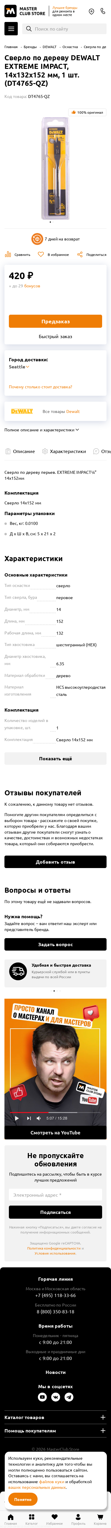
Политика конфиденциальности (54, 1248)
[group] (55, 973)
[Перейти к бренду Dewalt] (22, 411)
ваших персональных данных (37, 1487)
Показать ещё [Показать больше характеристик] (55, 758)
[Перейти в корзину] (100, 1519)
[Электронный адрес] (55, 1195)
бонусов (32, 285)
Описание (24, 451)
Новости (56, 1372)
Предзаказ (55, 321)
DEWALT (50, 46)
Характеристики (68, 451)
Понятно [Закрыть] (23, 1499)
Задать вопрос (55, 944)
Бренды (30, 46)
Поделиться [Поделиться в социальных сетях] (96, 254)
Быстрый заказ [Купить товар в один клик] (55, 336)
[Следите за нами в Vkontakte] (55, 1397)
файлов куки (51, 1481)
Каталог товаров (24, 1417)
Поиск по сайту (51, 28)
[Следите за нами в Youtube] (42, 1397)
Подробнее (55, 1069)
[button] (50, 222)
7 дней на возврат (55, 239)
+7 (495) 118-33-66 (55, 1295)
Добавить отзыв (55, 862)
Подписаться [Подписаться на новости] (55, 1212)
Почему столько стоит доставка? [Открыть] (40, 386)
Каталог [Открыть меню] (11, 28)
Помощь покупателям (30, 1430)
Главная (11, 46)
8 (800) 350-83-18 (103, 11)
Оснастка (70, 46)
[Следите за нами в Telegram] (69, 1397)
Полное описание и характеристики (39, 429)
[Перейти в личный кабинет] (78, 1519)
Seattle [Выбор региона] (91, 11)
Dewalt (73, 411)
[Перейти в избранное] (54, 1519)
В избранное (58, 254)
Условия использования (55, 1253)
